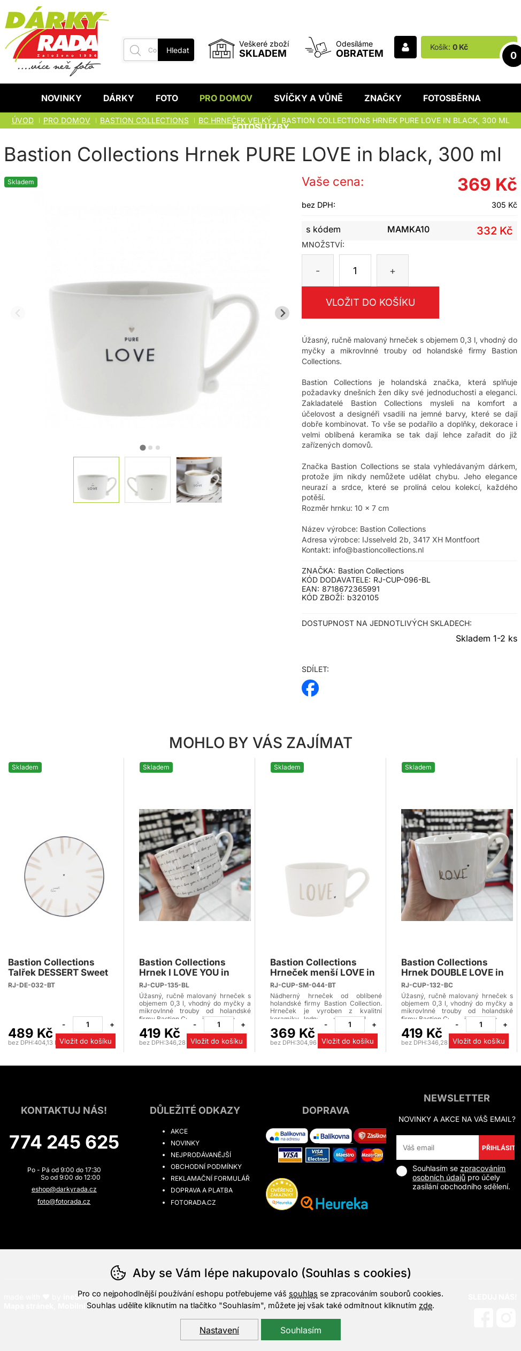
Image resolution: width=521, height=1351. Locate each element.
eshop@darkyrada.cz (64, 1189)
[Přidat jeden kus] (112, 1024)
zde (425, 1305)
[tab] (142, 447)
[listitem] (96, 480)
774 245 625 (64, 1142)
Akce (179, 1131)
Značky (383, 98)
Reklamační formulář (210, 1178)
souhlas (303, 1293)
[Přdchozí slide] (18, 313)
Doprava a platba (202, 1190)
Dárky (118, 98)
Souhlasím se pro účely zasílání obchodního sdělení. (453, 1177)
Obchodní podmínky (206, 1167)
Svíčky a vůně (308, 98)
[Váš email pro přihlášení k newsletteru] (437, 1147)
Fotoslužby (260, 127)
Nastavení (219, 1330)
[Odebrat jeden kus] (64, 1024)
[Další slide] (282, 313)
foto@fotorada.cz (63, 1201)
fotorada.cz (193, 1202)
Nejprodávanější (201, 1155)
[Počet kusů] (355, 270)
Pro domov (226, 98)
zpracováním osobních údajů (458, 1173)
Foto (167, 98)
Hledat (177, 50)
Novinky (61, 98)
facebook (310, 685)
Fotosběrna (452, 98)
